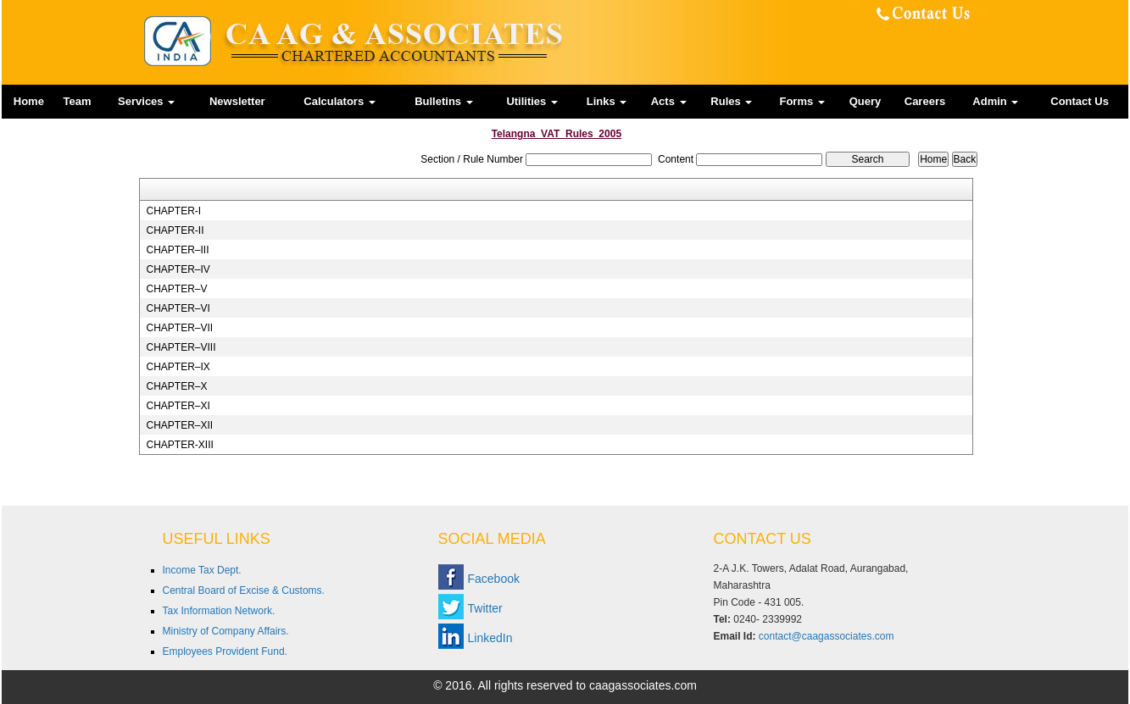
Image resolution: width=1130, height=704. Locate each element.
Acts (669, 101)
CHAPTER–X (176, 386)
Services (146, 101)
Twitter (485, 608)
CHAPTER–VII (179, 328)
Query (865, 101)
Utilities (532, 101)
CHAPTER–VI (177, 308)
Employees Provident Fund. (225, 651)
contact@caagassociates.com (826, 636)
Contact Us (1079, 101)
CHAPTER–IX (177, 367)
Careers (925, 101)
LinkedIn (490, 638)
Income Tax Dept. (202, 570)
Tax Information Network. (219, 611)
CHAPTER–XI (177, 406)
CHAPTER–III (177, 250)
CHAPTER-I (173, 211)
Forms (801, 101)
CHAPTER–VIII (180, 347)
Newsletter (237, 101)
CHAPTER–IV (177, 269)
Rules (731, 101)
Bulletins (444, 101)
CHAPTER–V (176, 289)
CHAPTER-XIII (179, 445)
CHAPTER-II (174, 230)
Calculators (339, 101)
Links (607, 101)
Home (29, 101)
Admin (995, 101)
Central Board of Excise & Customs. (244, 590)
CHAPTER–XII (179, 425)
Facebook (494, 578)
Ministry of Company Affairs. (226, 631)
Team (78, 101)
